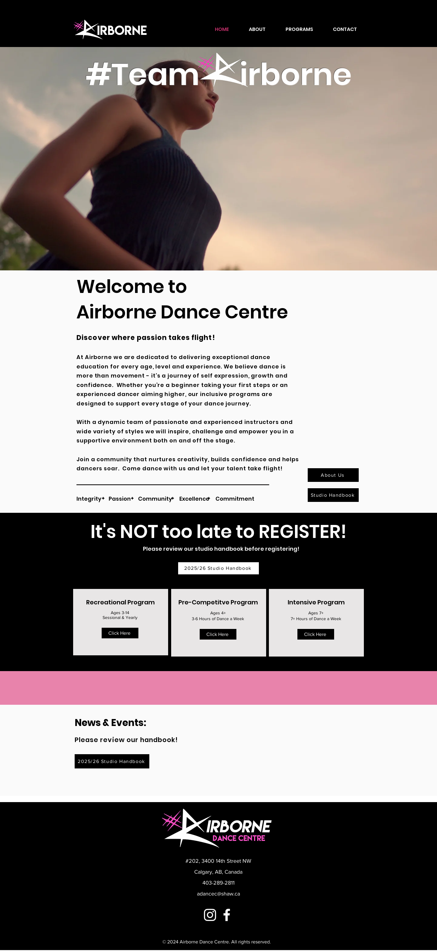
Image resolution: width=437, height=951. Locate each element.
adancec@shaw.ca (218, 894)
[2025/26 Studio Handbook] (218, 568)
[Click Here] (120, 633)
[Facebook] (226, 915)
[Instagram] (210, 915)
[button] (299, 29)
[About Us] (333, 475)
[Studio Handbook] (333, 495)
